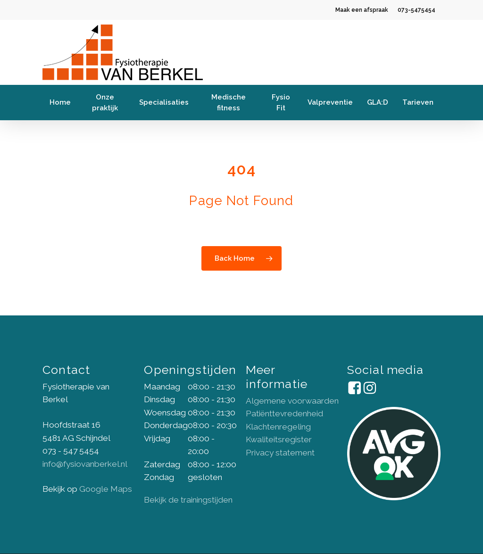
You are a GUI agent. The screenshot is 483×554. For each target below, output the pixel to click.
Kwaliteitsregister (279, 439)
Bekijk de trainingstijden (188, 499)
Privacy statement (280, 452)
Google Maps (105, 489)
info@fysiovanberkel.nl (84, 464)
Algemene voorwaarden (292, 400)
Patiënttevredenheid (284, 413)
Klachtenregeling (278, 426)
